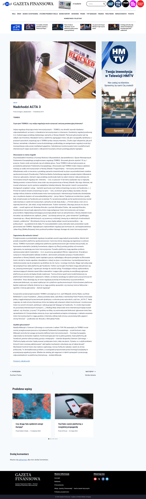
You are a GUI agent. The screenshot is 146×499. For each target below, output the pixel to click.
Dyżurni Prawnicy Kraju (49, 14)
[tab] (48, 438)
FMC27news (109, 14)
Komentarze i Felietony (73, 18)
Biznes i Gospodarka (30, 14)
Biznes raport (64, 14)
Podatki (131, 14)
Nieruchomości (121, 14)
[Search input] (95, 3)
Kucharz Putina (30, 373)
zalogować (23, 460)
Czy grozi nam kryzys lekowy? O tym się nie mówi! (98, 26)
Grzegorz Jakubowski (24, 112)
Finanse (101, 14)
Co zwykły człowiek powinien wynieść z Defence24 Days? (42, 26)
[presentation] (31, 406)
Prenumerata (59, 485)
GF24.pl (64, 431)
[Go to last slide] (15, 415)
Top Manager (92, 14)
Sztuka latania (75, 373)
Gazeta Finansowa (27, 477)
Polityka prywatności (61, 492)
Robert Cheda (24, 431)
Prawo (82, 14)
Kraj (14, 14)
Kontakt (57, 478)
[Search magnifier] (104, 3)
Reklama (57, 481)
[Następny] (90, 415)
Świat (19, 14)
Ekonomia (75, 14)
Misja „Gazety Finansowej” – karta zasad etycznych (72, 488)
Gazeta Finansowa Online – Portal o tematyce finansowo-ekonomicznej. (26, 484)
